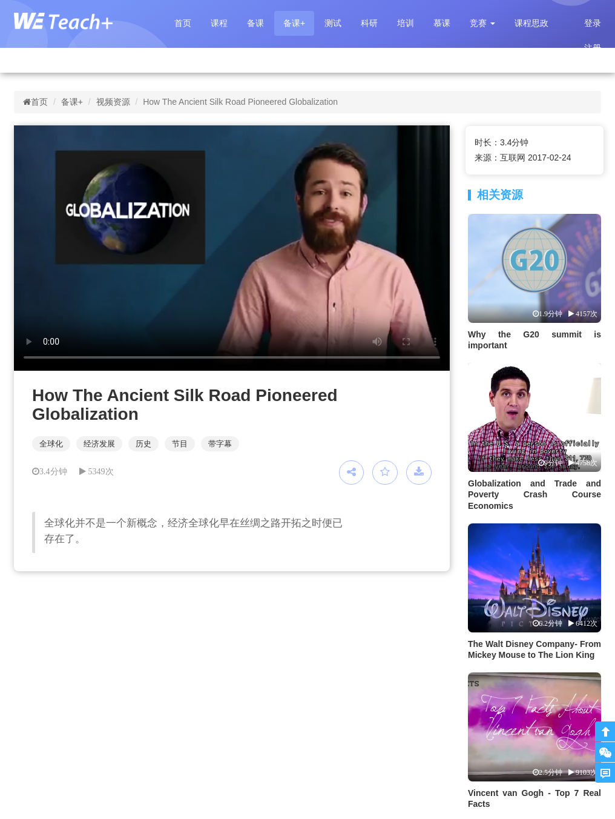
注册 (592, 48)
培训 (405, 23)
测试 (332, 23)
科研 (369, 23)
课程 (219, 23)
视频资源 (113, 102)
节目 (180, 443)
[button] (482, 23)
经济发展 (99, 443)
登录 (592, 23)
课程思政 (531, 23)
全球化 (51, 443)
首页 (182, 23)
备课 (255, 23)
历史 (143, 443)
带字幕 (220, 443)
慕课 (441, 23)
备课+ (294, 23)
